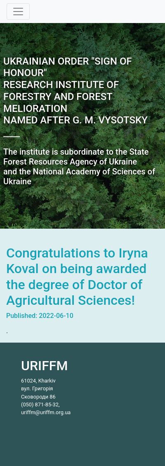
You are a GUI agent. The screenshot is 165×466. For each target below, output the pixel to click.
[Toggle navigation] (18, 11)
